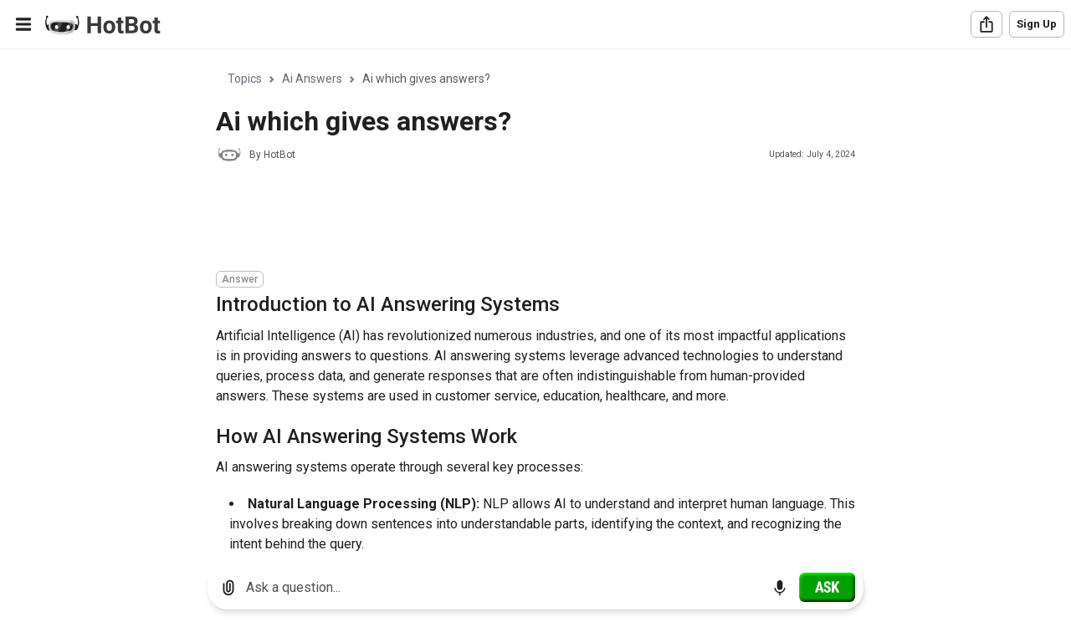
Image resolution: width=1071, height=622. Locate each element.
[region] (535, 301)
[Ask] (827, 587)
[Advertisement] (520, 219)
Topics (245, 78)
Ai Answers (312, 78)
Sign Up (1037, 24)
